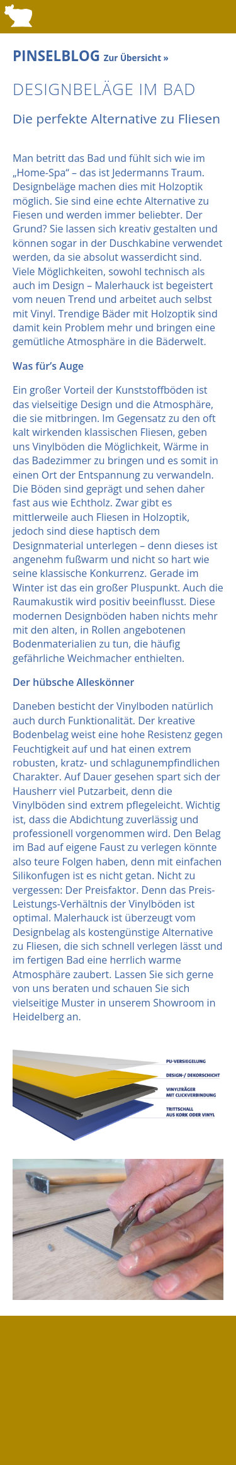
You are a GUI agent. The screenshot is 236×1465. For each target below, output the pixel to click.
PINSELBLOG (91, 56)
